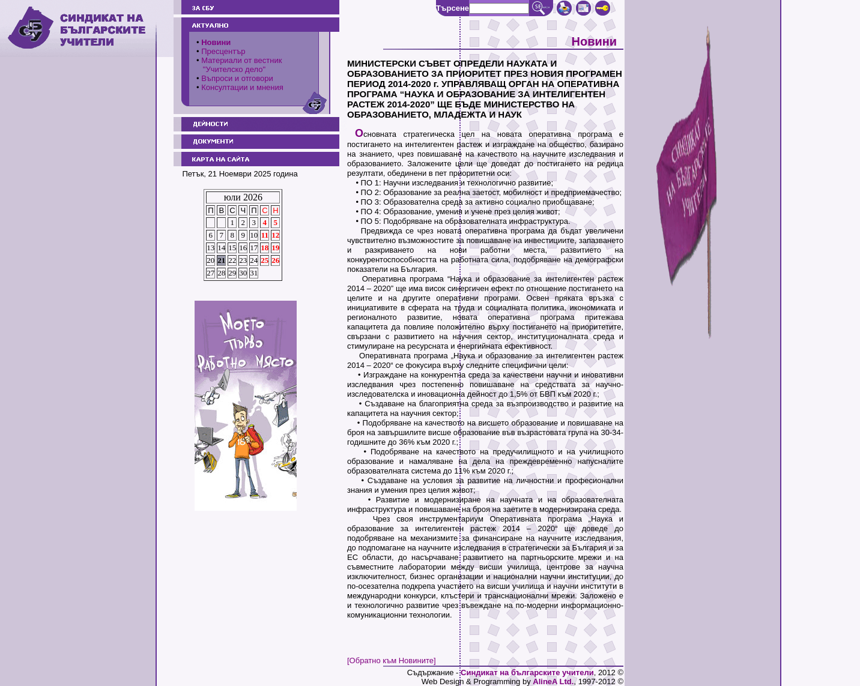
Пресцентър (223, 51)
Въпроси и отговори (237, 78)
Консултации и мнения (242, 87)
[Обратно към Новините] (391, 660)
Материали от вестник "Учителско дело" (239, 65)
